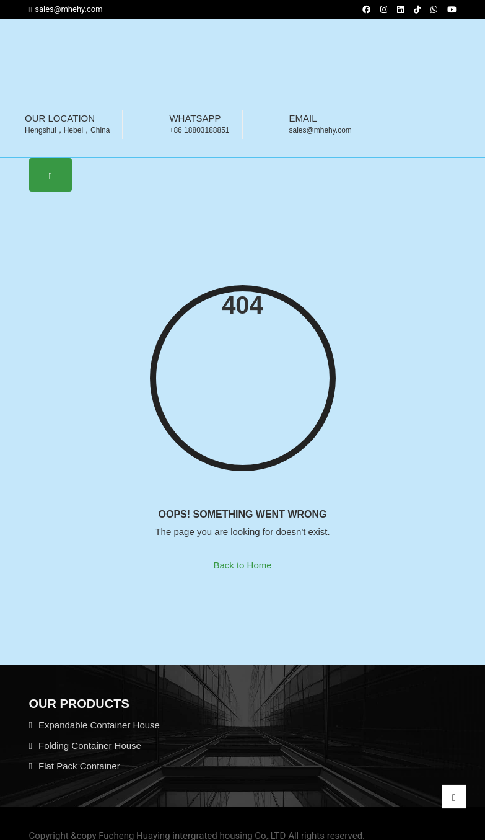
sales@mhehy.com (66, 9)
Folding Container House (89, 745)
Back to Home (242, 565)
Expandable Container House (99, 725)
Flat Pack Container (79, 766)
